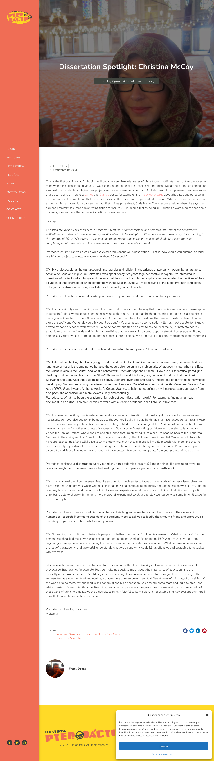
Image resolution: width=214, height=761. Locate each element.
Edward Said (90, 634)
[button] (206, 715)
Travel (81, 638)
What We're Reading (142, 81)
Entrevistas (13, 192)
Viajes (126, 81)
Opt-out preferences (162, 754)
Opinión (116, 81)
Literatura (13, 166)
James (89, 195)
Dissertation (75, 634)
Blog (10, 183)
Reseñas (12, 175)
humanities (105, 634)
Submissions (13, 218)
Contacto (13, 209)
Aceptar (164, 746)
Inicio (10, 149)
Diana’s (104, 195)
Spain (73, 638)
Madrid (117, 634)
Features (13, 157)
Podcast (13, 201)
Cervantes (61, 634)
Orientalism (62, 638)
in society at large (152, 195)
